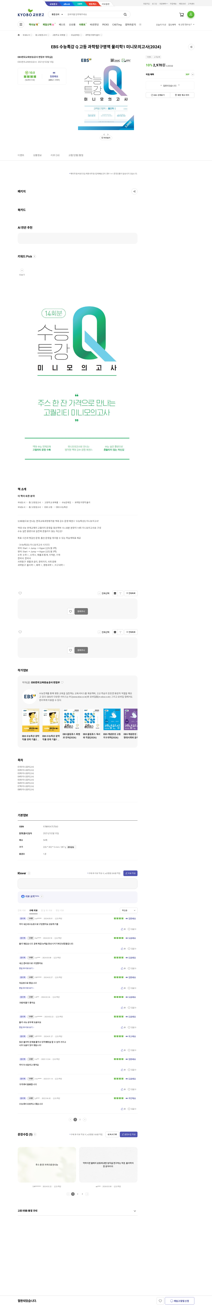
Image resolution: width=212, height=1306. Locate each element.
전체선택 (105, 593)
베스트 (62, 24)
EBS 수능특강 (62, 507)
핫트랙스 (93, 4)
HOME (19, 35)
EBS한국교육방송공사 (27, 62)
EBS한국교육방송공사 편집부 (31, 57)
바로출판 (106, 4)
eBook (67, 4)
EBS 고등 (48, 507)
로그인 (154, 4)
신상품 (72, 24)
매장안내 (182, 4)
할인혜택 (172, 25)
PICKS (105, 24)
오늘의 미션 (161, 25)
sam (79, 3)
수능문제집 (75, 35)
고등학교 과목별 (58, 35)
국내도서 (26, 35)
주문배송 (173, 4)
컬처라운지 (130, 24)
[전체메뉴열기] (21, 24)
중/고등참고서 (41, 35)
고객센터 (191, 4)
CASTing (117, 24)
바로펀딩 (94, 24)
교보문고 (53, 4)
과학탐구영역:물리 (92, 35)
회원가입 (146, 4)
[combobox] (56, 14)
